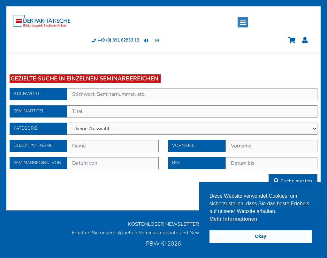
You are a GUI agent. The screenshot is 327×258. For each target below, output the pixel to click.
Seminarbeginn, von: (14, 162)
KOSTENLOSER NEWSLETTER (163, 224)
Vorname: (173, 145)
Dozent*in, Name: (14, 145)
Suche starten (293, 181)
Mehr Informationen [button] (233, 219)
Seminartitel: (14, 110)
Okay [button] (260, 236)
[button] (243, 22)
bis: (173, 162)
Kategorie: (14, 128)
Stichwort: (14, 93)
